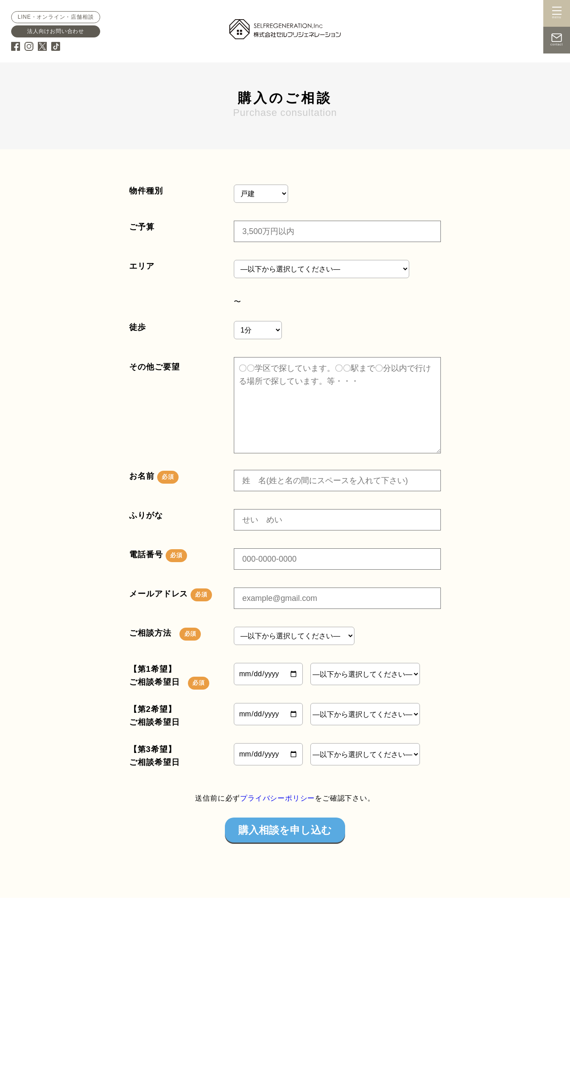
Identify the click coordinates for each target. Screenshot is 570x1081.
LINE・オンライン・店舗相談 (55, 17)
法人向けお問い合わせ (55, 31)
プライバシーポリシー (277, 798)
